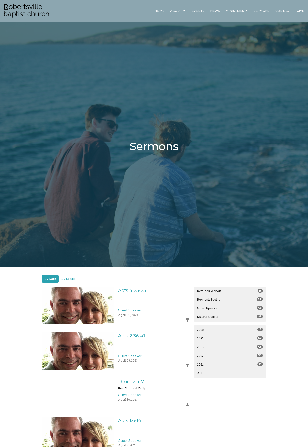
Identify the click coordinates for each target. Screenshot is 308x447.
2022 (230, 364)
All (199, 373)
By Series (68, 279)
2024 (230, 347)
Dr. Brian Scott (230, 317)
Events (198, 11)
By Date (50, 279)
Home (159, 11)
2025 (230, 338)
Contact (283, 11)
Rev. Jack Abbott (230, 291)
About (178, 11)
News (215, 11)
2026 (230, 330)
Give (300, 11)
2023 (230, 355)
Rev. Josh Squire (230, 299)
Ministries (237, 11)
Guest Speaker (230, 308)
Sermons (262, 11)
